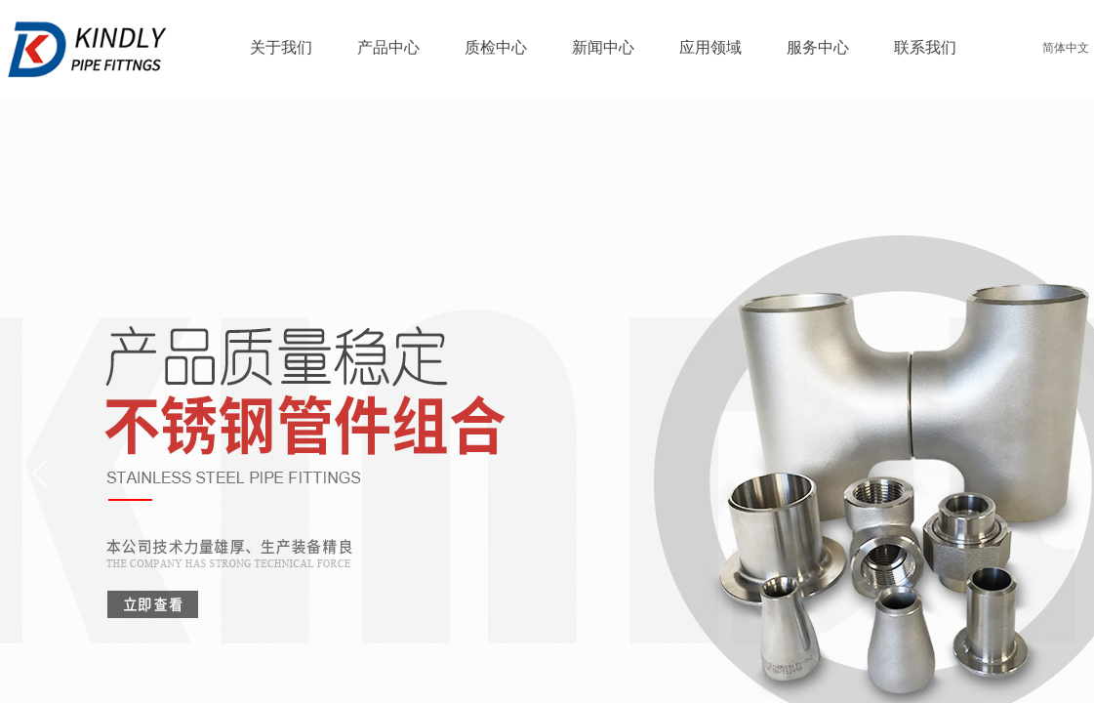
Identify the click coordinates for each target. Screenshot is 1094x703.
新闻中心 (603, 47)
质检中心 (496, 47)
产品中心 (388, 47)
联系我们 (925, 47)
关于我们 (281, 47)
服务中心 (818, 47)
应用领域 (710, 47)
